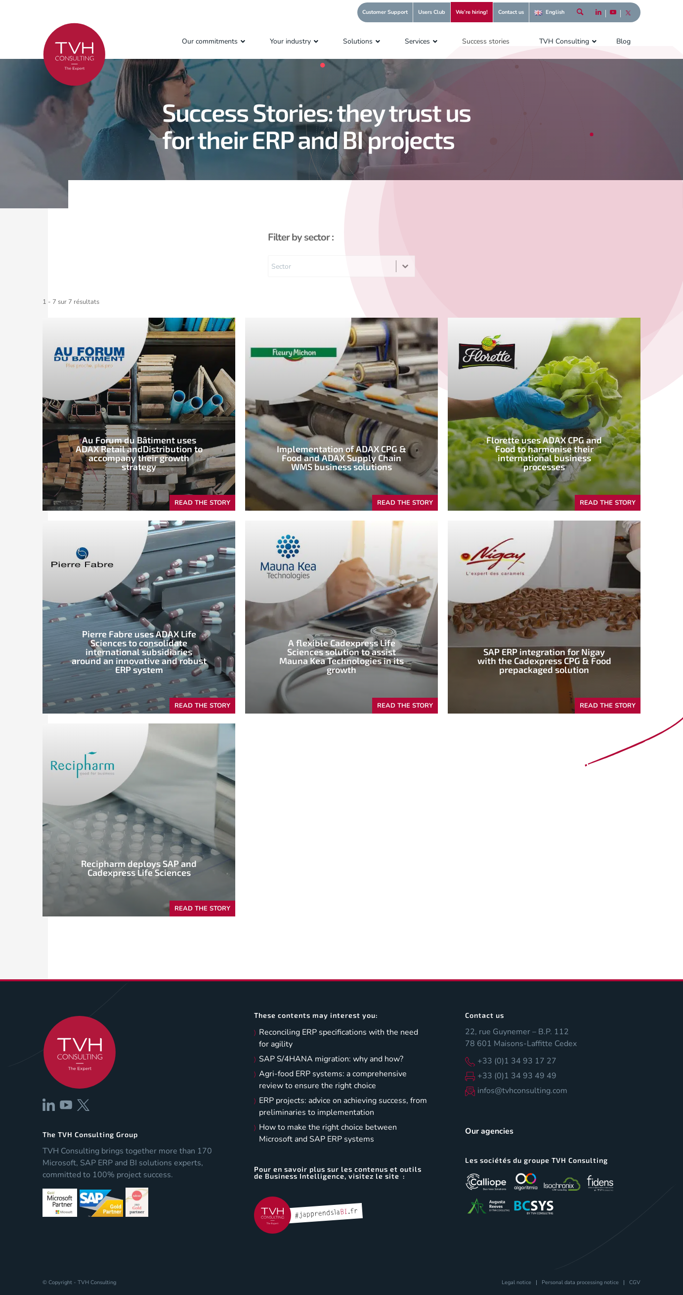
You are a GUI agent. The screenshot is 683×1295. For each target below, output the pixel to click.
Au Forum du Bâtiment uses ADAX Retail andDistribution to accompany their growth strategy (139, 453)
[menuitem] (385, 12)
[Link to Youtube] (613, 17)
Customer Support (385, 12)
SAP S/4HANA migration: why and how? (331, 1059)
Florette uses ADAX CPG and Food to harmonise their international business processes (544, 453)
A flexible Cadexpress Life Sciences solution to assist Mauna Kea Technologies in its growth (341, 656)
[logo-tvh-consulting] (74, 54)
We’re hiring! (472, 12)
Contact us (511, 12)
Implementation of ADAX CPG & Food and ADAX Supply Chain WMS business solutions (341, 457)
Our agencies (489, 1131)
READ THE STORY (202, 502)
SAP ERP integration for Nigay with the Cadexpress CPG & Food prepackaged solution (544, 660)
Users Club (431, 12)
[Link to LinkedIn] (598, 17)
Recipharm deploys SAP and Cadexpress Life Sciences (139, 868)
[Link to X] (628, 17)
